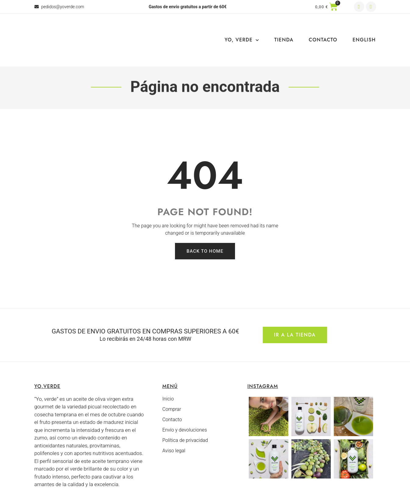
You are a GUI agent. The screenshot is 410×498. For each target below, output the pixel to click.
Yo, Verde (242, 39)
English (364, 39)
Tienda (284, 39)
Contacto (323, 39)
